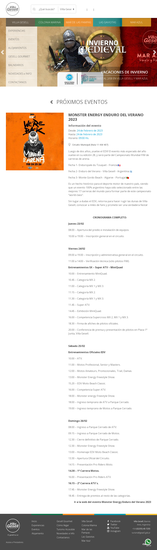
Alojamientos (17, 48)
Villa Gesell (20, 22)
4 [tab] (80, 85)
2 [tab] (73, 85)
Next (154, 52)
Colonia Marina (50, 22)
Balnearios (16, 65)
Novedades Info (20, 73)
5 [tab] (83, 85)
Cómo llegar (63, 525)
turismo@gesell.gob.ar (141, 532)
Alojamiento (38, 533)
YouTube (114, 527)
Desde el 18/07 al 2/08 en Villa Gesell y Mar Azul (116, 78)
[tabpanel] (78, 52)
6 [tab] (86, 85)
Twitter (113, 524)
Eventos (13, 39)
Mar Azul (136, 22)
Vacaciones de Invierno (124, 72)
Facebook (115, 521)
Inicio (34, 521)
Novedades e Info (65, 533)
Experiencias (16, 30)
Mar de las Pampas (78, 22)
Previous (2, 52)
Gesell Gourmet (19, 56)
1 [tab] (70, 85)
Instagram (115, 531)
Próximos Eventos (79, 101)
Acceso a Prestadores (14, 542)
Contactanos (63, 537)
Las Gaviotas (107, 22)
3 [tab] (76, 85)
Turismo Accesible (66, 529)
